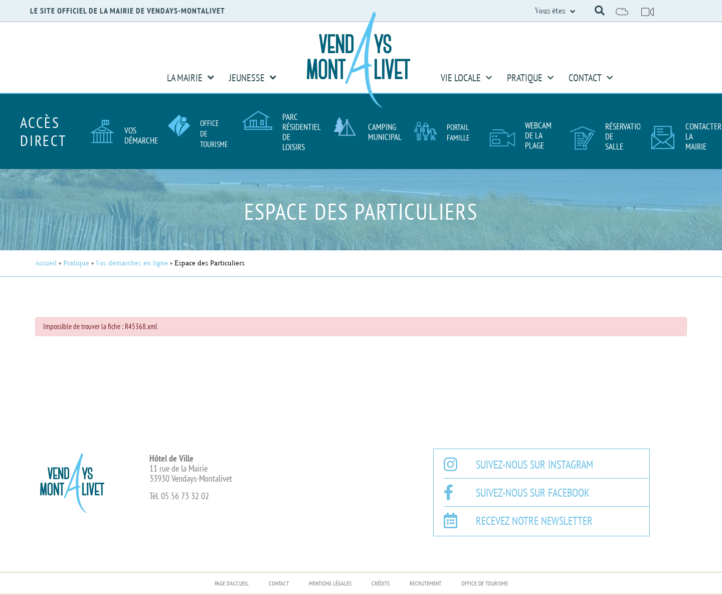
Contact (591, 77)
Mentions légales (330, 583)
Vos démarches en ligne (132, 263)
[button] (600, 11)
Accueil (46, 263)
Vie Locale (466, 77)
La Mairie (190, 78)
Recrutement (425, 583)
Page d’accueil (232, 583)
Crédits (381, 583)
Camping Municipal (385, 131)
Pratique (530, 77)
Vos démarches (142, 135)
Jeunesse (252, 78)
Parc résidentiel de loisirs (301, 132)
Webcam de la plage (538, 135)
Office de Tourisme (484, 583)
